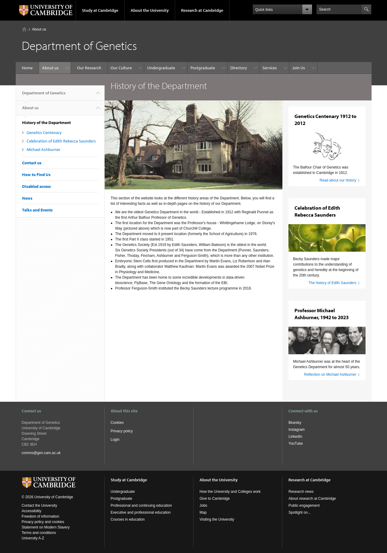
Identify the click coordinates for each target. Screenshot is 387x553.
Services (269, 67)
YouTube (295, 443)
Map (203, 512)
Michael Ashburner (43, 149)
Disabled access (36, 186)
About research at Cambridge (312, 498)
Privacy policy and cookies (43, 522)
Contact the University (39, 505)
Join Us (298, 67)
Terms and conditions (39, 533)
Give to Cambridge (215, 498)
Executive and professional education (141, 512)
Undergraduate (161, 67)
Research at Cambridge (202, 10)
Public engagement (304, 505)
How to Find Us (36, 174)
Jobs (203, 505)
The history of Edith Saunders (332, 283)
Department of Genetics (44, 95)
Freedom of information (40, 516)
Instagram (296, 429)
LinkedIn (295, 436)
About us (39, 29)
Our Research (89, 67)
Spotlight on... (299, 512)
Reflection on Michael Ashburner (330, 374)
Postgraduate (202, 67)
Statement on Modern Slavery (46, 527)
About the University (150, 10)
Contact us (31, 162)
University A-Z (33, 538)
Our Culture (121, 67)
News (27, 198)
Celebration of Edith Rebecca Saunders (61, 141)
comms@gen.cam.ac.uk (41, 453)
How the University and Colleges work (230, 491)
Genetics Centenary (44, 132)
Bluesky (294, 422)
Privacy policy (122, 431)
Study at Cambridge (100, 10)
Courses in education (128, 519)
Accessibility (31, 511)
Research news (301, 491)
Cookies (117, 422)
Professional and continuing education (141, 505)
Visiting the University (217, 519)
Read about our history (338, 180)
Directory (238, 67)
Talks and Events (37, 210)
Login (115, 439)
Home (24, 29)
